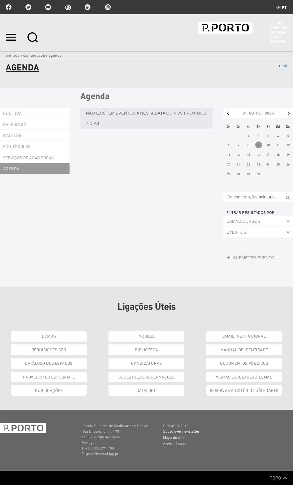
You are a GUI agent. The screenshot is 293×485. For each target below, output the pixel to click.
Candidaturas (146, 363)
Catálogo (146, 390)
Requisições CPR (48, 349)
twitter (28, 7)
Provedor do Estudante (49, 376)
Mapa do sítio (174, 437)
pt (284, 7)
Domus (49, 335)
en (278, 7)
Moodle (146, 335)
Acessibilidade (174, 443)
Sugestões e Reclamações (146, 376)
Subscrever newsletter (181, 431)
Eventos (236, 232)
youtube (48, 7)
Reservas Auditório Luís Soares (244, 390)
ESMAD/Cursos (243, 221)
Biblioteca (146, 349)
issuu (68, 7)
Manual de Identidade (244, 349)
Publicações (49, 390)
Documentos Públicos (244, 363)
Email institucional (244, 335)
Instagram (107, 7)
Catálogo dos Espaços (48, 363)
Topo (278, 478)
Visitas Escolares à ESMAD (244, 376)
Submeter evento (250, 258)
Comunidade (34, 55)
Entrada (12, 55)
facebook (8, 7)
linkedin (87, 7)
